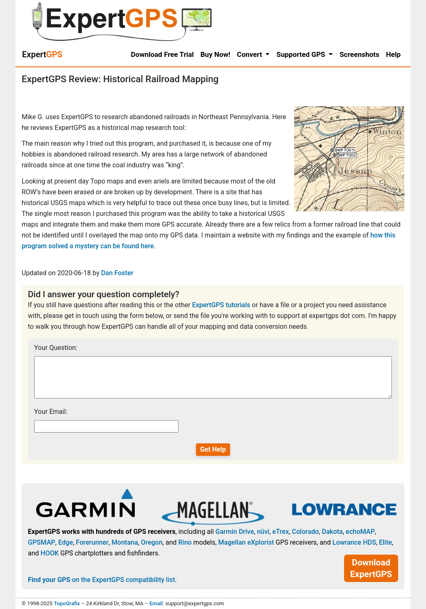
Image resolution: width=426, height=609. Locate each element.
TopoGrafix (66, 603)
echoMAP (360, 532)
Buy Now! (215, 54)
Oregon (152, 542)
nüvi (263, 532)
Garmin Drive (234, 532)
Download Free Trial (162, 54)
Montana (124, 542)
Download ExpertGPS (371, 568)
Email (156, 603)
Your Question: (55, 348)
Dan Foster (117, 273)
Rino (184, 542)
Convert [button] (250, 54)
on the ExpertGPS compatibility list (101, 580)
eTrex (280, 532)
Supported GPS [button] (301, 54)
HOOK (50, 553)
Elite (385, 542)
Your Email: (50, 412)
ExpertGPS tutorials (221, 305)
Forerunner (92, 542)
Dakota (332, 532)
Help (393, 54)
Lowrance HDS (354, 542)
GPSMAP (41, 542)
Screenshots (359, 54)
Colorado (305, 532)
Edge (65, 542)
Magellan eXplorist (246, 542)
